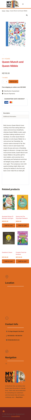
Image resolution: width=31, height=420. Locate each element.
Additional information (9, 116)
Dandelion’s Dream (7, 252)
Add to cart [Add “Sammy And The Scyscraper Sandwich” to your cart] (22, 225)
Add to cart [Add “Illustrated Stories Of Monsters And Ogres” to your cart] (9, 225)
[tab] (15, 113)
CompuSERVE (15, 416)
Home (3, 11)
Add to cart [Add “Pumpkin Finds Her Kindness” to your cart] (22, 261)
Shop (7, 11)
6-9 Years (6, 59)
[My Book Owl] (13, 4)
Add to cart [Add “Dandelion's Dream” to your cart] (9, 261)
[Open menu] (22, 4)
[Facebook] (3, 411)
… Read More (19, 397)
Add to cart (13, 81)
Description (6, 113)
